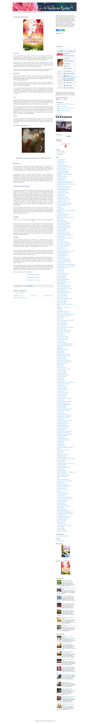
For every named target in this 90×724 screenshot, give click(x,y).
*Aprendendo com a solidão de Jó (63, 232)
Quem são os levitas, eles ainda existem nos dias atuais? (68, 697)
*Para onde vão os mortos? (62, 457)
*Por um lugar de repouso (62, 466)
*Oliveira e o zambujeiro (61, 445)
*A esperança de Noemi (61, 178)
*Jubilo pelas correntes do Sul (62, 339)
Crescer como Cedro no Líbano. (68, 674)
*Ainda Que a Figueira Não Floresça (64, 223)
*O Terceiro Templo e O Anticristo (63, 440)
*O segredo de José (61, 437)
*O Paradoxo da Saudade (62, 422)
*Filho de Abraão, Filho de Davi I (63, 311)
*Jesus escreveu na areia (62, 329)
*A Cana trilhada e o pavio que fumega (64, 166)
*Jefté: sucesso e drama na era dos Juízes (65, 320)
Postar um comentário (19, 293)
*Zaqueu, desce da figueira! (62, 531)
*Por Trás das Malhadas (61, 464)
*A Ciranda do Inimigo (61, 168)
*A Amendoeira (60, 163)
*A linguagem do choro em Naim (63, 188)
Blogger (53, 720)
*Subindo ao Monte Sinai (61, 504)
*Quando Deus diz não (61, 470)
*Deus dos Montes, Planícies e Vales (64, 285)
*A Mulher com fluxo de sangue (63, 192)
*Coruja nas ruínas (60, 270)
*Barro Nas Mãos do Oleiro (62, 246)
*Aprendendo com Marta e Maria (63, 233)
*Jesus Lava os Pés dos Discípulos (63, 330)
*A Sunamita (59, 207)
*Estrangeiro (59, 308)
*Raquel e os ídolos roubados (62, 479)
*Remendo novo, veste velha (62, 486)
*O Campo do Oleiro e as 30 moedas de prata (66, 382)
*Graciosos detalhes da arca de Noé (64, 315)
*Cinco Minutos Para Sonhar (62, 255)
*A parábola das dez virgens (62, 196)
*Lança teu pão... (60, 341)
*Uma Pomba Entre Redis (62, 519)
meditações (59, 540)
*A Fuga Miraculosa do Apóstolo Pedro (64, 182)
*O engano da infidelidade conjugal (63, 404)
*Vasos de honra (60, 522)
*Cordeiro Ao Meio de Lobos (62, 267)
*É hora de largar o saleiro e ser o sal (64, 292)
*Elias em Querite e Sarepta (62, 297)
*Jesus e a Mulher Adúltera (62, 324)
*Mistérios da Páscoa (61, 352)
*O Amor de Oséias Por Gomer (63, 374)
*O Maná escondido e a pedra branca (64, 414)
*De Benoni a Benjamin (61, 277)
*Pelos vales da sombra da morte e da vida (65, 463)
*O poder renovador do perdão (63, 426)
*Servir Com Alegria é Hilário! (62, 494)
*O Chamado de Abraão (61, 388)
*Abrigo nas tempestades (62, 215)
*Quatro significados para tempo (63, 475)
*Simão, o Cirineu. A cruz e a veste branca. (65, 498)
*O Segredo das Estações (62, 435)
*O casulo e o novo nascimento (63, 383)
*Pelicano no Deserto (61, 461)
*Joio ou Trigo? (60, 333)
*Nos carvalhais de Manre (62, 373)
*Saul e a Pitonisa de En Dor (62, 492)
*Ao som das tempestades (62, 229)
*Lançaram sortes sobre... (62, 342)
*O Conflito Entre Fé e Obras (62, 392)
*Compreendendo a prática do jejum (64, 261)
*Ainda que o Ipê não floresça (62, 224)
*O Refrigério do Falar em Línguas (63, 432)
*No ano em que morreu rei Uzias (63, 369)
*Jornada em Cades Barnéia (62, 338)
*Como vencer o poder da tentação (63, 260)
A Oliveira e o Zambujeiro (67, 688)
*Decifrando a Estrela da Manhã (63, 279)
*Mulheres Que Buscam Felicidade (63, 355)
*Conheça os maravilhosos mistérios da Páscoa (66, 264)
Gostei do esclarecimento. (62, 106)
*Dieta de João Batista (61, 289)
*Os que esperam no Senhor (62, 454)
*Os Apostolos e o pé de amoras (63, 449)
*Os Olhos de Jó (60, 452)
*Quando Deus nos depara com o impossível (65, 472)
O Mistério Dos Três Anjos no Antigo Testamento (67, 652)
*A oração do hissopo (61, 194)
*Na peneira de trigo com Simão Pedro (64, 361)
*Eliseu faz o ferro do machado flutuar (64, 298)
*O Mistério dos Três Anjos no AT (63, 417)
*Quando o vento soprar (61, 473)
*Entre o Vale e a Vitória (61, 301)
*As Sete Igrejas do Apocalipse (63, 242)
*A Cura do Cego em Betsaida (63, 171)
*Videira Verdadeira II (61, 528)
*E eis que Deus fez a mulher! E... (63, 291)
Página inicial (33, 295)
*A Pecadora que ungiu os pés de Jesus (64, 202)
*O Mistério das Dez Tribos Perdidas (64, 416)
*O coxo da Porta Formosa (62, 394)
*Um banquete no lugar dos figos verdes (64, 513)
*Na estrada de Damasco (62, 358)
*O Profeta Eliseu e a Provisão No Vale (64, 431)
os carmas (26, 191)
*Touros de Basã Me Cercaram (63, 510)
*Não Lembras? (60, 366)
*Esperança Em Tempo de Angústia (64, 306)
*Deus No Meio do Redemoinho (63, 286)
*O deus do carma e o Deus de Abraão (64, 398)
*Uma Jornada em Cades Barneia (63, 517)
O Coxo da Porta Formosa (67, 595)
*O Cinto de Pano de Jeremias (63, 389)
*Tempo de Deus (60, 507)
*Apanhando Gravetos (61, 230)
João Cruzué (59, 151)
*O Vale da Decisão (60, 441)
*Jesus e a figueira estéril (62, 323)
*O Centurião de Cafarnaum (62, 386)
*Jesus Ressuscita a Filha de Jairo (63, 332)
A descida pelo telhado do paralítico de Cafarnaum (67, 581)
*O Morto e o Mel (60, 419)
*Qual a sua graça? (60, 469)
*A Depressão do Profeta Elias (63, 172)
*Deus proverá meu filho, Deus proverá (64, 288)
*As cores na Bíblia (60, 236)
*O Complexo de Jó (60, 391)
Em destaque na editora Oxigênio (33, 280)
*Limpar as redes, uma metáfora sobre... (65, 345)
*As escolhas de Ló (60, 239)
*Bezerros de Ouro (60, 248)
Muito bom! (59, 112)
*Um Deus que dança (61, 514)
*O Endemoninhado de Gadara (63, 403)
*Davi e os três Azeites (61, 276)
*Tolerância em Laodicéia (62, 509)
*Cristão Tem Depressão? (62, 274)
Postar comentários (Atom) (22, 297)
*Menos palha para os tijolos (62, 349)
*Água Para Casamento (61, 220)
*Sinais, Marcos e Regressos (62, 500)
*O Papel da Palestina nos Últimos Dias (64, 420)
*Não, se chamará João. (61, 367)
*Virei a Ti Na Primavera (61, 529)
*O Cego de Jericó (60, 385)
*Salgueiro (59, 491)
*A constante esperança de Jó (62, 169)
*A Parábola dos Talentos (62, 201)
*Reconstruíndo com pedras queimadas (64, 480)
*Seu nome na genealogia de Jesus (64, 497)
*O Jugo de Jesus (60, 411)
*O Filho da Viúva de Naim (62, 406)
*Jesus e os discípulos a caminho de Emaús (65, 327)
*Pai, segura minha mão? (62, 455)
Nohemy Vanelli (60, 153)
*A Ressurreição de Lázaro (62, 205)
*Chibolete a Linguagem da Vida (63, 252)
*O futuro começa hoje (61, 407)
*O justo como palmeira (61, 413)
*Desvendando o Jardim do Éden (63, 282)
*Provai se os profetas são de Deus (64, 467)
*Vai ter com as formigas (61, 520)
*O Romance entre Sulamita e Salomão (64, 434)
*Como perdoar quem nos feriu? (63, 258)
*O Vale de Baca (60, 442)
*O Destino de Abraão (61, 397)
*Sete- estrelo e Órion (61, 495)
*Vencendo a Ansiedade (61, 523)
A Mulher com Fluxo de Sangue (68, 603)
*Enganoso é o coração (61, 300)
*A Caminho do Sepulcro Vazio (63, 165)
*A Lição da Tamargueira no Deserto (64, 186)
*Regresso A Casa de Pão (62, 483)
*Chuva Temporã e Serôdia (62, 254)
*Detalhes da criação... (61, 283)
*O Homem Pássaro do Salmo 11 (63, 410)
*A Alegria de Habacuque (62, 162)
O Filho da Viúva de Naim (67, 610)
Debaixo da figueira (66, 682)
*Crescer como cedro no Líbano (63, 273)
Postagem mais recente (18, 295)
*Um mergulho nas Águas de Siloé (63, 516)
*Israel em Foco (60, 318)
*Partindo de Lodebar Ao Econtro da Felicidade (66, 458)
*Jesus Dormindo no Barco (62, 321)
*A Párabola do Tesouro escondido (63, 199)
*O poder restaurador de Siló (62, 428)
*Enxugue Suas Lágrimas (62, 302)
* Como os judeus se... (61, 159)
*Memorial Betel (60, 348)
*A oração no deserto (61, 195)
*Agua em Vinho (60, 218)
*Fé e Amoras (59, 309)
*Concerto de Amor (60, 263)
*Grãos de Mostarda (61, 317)
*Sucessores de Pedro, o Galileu (63, 506)
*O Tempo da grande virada (62, 438)
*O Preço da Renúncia (61, 429)
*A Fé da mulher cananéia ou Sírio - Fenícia (65, 181)
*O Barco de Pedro (60, 377)
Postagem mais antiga (48, 295)
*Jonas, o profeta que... (61, 335)
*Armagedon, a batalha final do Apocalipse (65, 234)
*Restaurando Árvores (61, 488)
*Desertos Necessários (61, 280)
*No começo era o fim (61, 370)
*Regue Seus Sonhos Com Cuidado (64, 485)
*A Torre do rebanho (61, 212)
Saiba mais (66, 558)
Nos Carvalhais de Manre (67, 643)
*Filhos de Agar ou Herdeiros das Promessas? (66, 314)
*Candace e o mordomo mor (62, 249)
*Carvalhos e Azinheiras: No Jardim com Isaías (66, 251)
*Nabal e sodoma (60, 364)
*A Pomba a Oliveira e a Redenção (63, 204)
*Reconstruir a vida (60, 482)
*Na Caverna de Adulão (61, 357)
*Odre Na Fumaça (60, 444)
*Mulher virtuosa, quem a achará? (63, 354)
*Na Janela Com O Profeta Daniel (63, 360)
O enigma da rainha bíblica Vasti (68, 666)
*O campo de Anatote (61, 380)
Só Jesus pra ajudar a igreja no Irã (63, 110)
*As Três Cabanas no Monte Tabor (63, 245)
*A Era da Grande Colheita (62, 176)
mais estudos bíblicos (61, 535)
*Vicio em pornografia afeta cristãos (64, 525)
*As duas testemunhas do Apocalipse (64, 237)
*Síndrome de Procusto (61, 501)
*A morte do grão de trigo (62, 191)
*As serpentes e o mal (61, 240)
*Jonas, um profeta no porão (62, 336)
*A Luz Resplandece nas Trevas (63, 189)
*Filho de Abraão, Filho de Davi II (63, 312)
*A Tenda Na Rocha (60, 208)
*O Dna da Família (60, 400)
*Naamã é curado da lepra (62, 363)
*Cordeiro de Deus (60, 268)
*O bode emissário (60, 379)
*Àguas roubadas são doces (62, 221)
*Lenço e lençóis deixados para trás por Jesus (66, 343)
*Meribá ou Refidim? (61, 351)
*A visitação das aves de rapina (63, 214)
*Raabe (58, 478)
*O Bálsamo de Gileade (61, 376)
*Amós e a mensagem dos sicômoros (64, 226)
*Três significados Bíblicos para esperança (65, 512)
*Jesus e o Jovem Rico (61, 326)
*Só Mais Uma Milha (61, 503)
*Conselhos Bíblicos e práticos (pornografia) (65, 266)
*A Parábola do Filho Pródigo (62, 198)
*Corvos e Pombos (60, 271)
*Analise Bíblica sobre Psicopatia (63, 227)
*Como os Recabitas (61, 257)
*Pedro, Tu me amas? (61, 460)
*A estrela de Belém (61, 179)
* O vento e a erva (60, 160)
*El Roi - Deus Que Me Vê (62, 294)
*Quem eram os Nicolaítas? (62, 476)
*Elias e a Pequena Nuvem (62, 295)
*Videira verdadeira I (61, 526)
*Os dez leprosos (60, 451)
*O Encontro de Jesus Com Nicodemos (64, 401)
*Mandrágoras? (60, 346)
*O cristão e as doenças (61, 395)
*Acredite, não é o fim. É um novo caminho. (65, 217)
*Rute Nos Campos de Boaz (62, 489)
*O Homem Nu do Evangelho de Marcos (64, 408)
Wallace (58, 154)
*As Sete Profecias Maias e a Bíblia (64, 243)
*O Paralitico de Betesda (61, 425)
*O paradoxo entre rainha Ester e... (63, 423)
